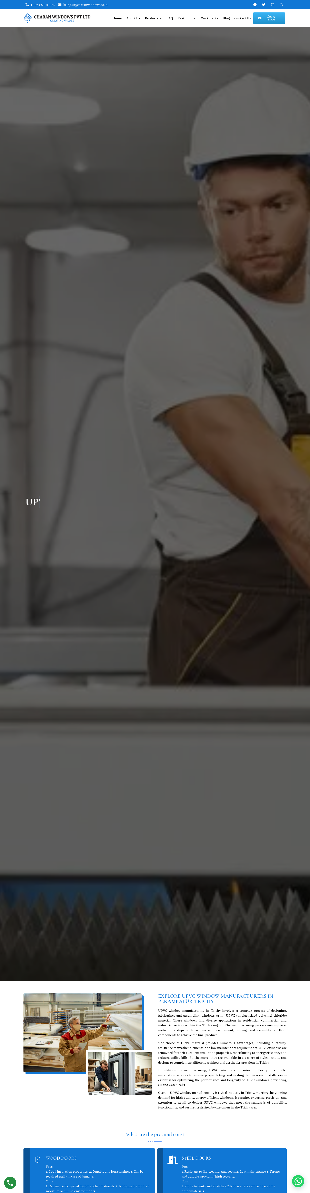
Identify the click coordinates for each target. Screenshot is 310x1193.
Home (117, 18)
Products (153, 18)
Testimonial (187, 18)
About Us (133, 18)
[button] (298, 1181)
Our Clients (209, 18)
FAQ (170, 18)
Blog (226, 18)
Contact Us (242, 18)
